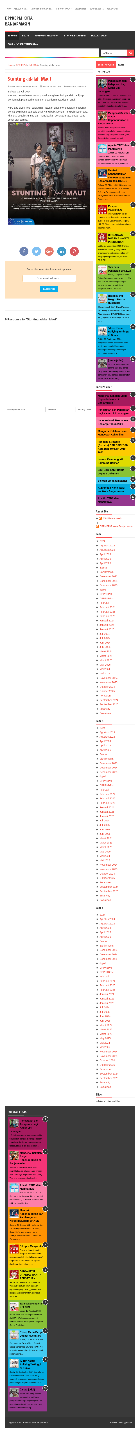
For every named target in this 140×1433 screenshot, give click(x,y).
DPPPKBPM (107, 598)
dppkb (103, 589)
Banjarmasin (107, 571)
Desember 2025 (109, 585)
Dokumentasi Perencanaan (23, 44)
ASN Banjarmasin (112, 518)
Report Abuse (96, 8)
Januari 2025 (107, 624)
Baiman (104, 567)
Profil (25, 35)
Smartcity (105, 708)
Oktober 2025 (107, 691)
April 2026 (105, 563)
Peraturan (105, 695)
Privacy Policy (64, 8)
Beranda (52, 409)
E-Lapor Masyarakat (32, 1246)
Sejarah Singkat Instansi (112, 480)
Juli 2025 (105, 638)
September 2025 (109, 704)
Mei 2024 (105, 669)
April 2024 (105, 554)
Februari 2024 (107, 607)
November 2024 (109, 678)
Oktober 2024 (107, 686)
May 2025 (105, 664)
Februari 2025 (107, 611)
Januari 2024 (107, 620)
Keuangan (112, 8)
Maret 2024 (106, 651)
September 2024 (109, 700)
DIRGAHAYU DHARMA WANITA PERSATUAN (118, 238)
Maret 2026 (106, 660)
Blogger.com (126, 1422)
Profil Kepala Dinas (17, 8)
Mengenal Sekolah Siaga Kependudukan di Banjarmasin (112, 399)
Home (12, 35)
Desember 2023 (109, 576)
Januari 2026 (107, 629)
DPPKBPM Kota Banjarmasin (19, 21)
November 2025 (109, 682)
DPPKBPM (71, 86)
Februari (104, 602)
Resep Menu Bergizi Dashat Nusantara (116, 299)
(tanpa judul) (115, 360)
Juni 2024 (105, 642)
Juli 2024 (81, 86)
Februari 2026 (107, 616)
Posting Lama (84, 409)
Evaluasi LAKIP (99, 35)
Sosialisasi (105, 713)
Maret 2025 (106, 655)
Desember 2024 (109, 580)
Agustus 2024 (107, 545)
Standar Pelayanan (75, 35)
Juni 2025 (105, 647)
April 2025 (105, 558)
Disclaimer (80, 8)
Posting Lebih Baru (16, 409)
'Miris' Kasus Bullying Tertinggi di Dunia (118, 332)
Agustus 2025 (107, 549)
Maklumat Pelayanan (46, 35)
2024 (102, 541)
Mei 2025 (105, 673)
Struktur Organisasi (42, 8)
